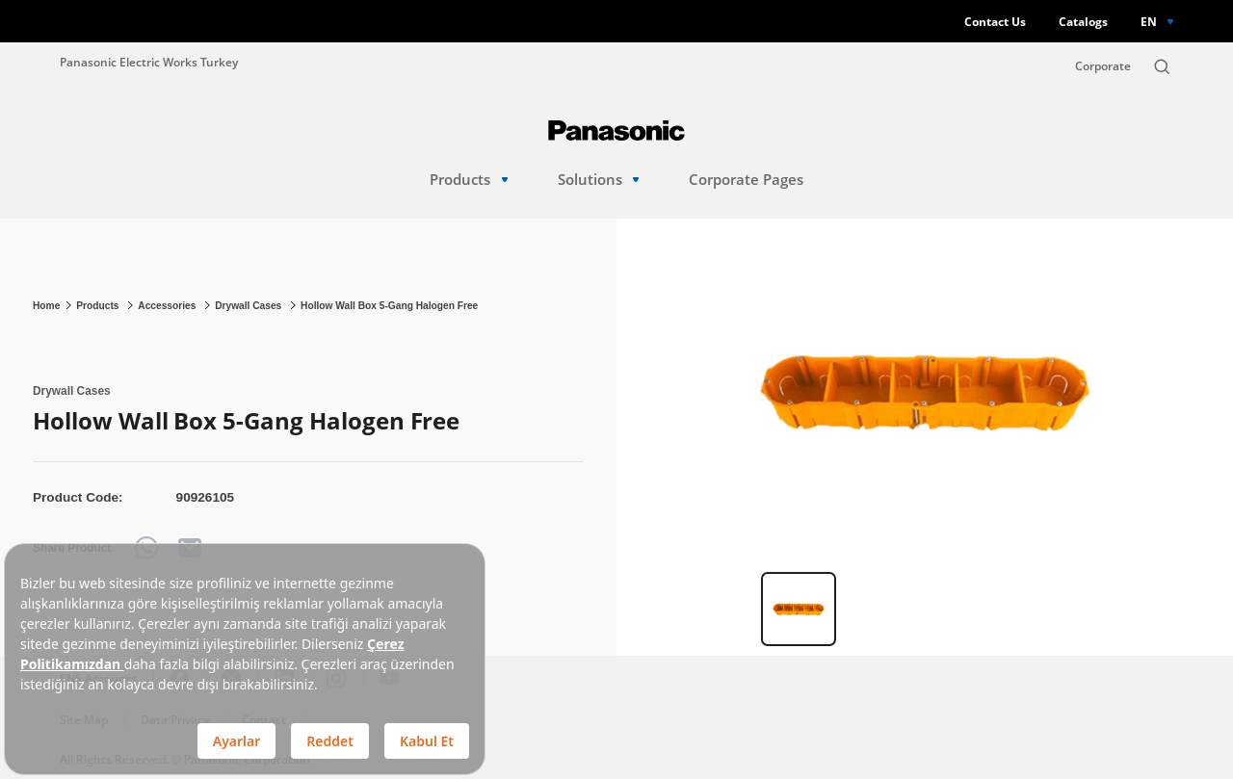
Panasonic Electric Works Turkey (149, 61)
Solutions (599, 179)
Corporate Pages (746, 179)
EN (1149, 21)
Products (469, 179)
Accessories (168, 305)
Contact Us (995, 21)
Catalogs (1083, 21)
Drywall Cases (249, 305)
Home (46, 305)
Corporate (1103, 66)
